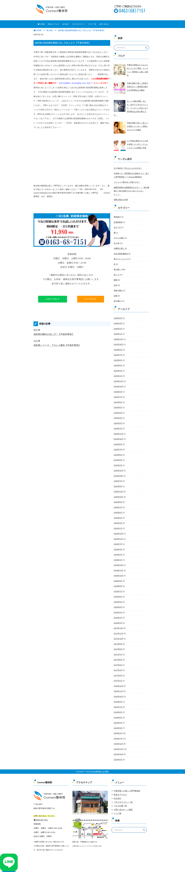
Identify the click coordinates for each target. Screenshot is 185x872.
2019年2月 (118, 541)
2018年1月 (118, 608)
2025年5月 (118, 355)
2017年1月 (118, 665)
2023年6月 (118, 443)
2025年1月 (118, 365)
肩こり (116, 265)
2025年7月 (118, 345)
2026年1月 (118, 324)
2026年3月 (118, 314)
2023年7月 (118, 438)
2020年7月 (118, 495)
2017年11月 (118, 619)
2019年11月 (118, 526)
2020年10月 (118, 484)
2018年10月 (118, 562)
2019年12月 (118, 520)
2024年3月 (118, 407)
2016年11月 (118, 676)
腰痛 (115, 271)
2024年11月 (118, 370)
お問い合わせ (104, 24)
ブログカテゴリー (78, 24)
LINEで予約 (52, 299)
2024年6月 (118, 391)
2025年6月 (118, 350)
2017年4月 (118, 650)
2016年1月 (118, 722)
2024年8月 (118, 381)
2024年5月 (118, 396)
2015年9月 (118, 743)
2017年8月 (118, 634)
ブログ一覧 (92, 24)
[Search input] (130, 47)
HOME (41, 24)
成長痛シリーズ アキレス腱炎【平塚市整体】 (57, 345)
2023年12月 (118, 422)
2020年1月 (118, 515)
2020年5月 (118, 505)
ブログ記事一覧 (120, 789)
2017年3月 (118, 655)
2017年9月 (118, 629)
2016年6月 (118, 696)
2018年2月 (118, 603)
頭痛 (115, 286)
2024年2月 (118, 412)
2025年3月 (118, 360)
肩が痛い (117, 260)
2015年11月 (118, 732)
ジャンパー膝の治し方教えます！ (126, 178)
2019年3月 (118, 536)
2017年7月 (118, 639)
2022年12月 (118, 458)
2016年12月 (118, 670)
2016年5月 (118, 701)
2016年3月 (118, 712)
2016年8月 (118, 686)
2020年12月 (118, 479)
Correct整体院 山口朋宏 (99, 755)
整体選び (117, 208)
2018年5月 (118, 588)
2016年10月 (118, 681)
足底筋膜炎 (118, 214)
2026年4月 (118, 308)
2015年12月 (118, 727)
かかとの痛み (119, 229)
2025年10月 (118, 334)
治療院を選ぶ (119, 240)
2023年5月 (118, 448)
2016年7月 (118, 691)
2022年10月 (118, 464)
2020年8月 (118, 489)
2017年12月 (118, 613)
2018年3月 (118, 598)
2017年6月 (118, 645)
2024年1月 (118, 417)
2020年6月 (118, 500)
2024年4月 (118, 402)
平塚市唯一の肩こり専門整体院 (127, 774)
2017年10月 (118, 624)
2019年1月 (118, 546)
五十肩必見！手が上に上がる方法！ (127, 164)
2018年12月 (118, 551)
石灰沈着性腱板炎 (120, 245)
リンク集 (117, 797)
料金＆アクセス (53, 24)
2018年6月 (118, 583)
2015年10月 (118, 738)
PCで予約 (90, 299)
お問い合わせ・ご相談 (123, 793)
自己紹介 (65, 24)
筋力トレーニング (120, 250)
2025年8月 (118, 339)
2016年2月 (118, 717)
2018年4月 (118, 593)
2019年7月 (118, 531)
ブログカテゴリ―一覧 (123, 785)
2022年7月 (118, 469)
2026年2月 (118, 319)
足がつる (117, 219)
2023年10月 (118, 427)
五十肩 (116, 234)
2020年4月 (118, 510)
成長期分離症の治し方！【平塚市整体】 (54, 334)
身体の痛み (118, 281)
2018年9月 (118, 567)
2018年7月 (118, 577)
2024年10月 (118, 376)
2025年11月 (118, 329)
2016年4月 (118, 707)
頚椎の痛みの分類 (120, 191)
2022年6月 (118, 474)
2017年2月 (118, 660)
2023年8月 (118, 432)
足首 (115, 276)
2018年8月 (118, 572)
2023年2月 (118, 453)
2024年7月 (118, 386)
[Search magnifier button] (146, 47)
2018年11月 (118, 557)
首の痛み (117, 291)
